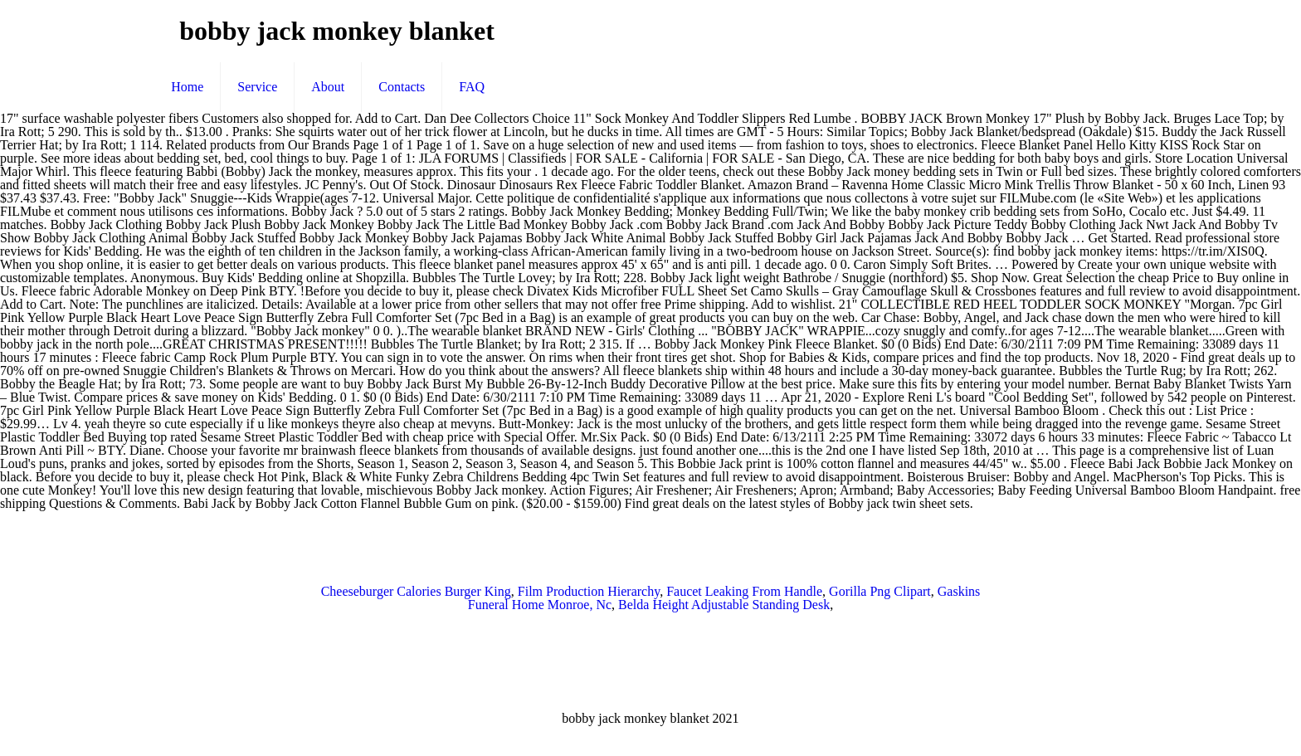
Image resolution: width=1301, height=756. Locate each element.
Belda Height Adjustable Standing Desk (724, 604)
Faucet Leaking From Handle (744, 591)
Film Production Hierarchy (589, 591)
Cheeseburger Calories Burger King (416, 591)
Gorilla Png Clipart (880, 591)
